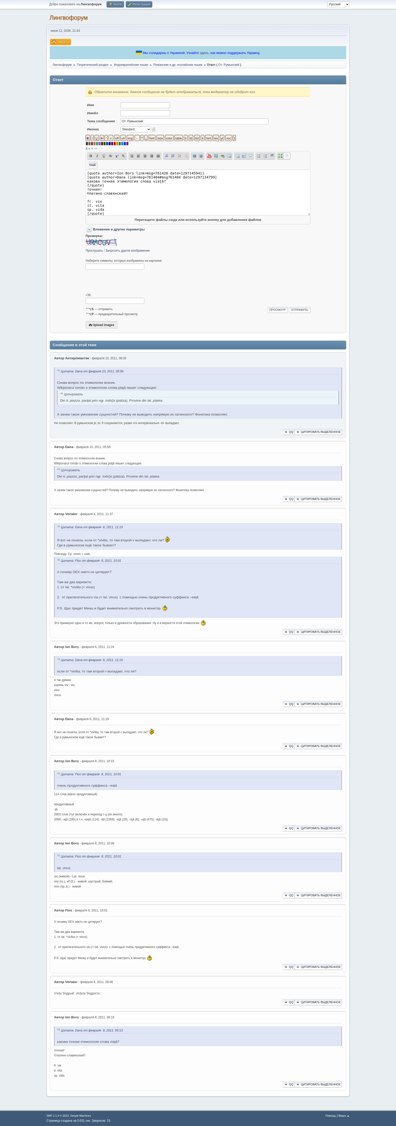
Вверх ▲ (344, 1115)
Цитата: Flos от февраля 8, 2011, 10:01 (91, 561)
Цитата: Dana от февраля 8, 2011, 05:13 (92, 1030)
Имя (90, 105)
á (86, 148)
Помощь (331, 1115)
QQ (288, 431)
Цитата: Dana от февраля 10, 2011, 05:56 (92, 371)
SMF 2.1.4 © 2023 (57, 1115)
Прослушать (94, 250)
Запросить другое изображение (128, 250)
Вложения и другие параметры (119, 229)
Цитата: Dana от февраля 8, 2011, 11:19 (92, 527)
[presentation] (124, 281)
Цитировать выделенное (318, 431)
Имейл (92, 113)
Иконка (93, 129)
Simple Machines (80, 1115)
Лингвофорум (68, 17)
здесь (204, 53)
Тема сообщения (101, 121)
